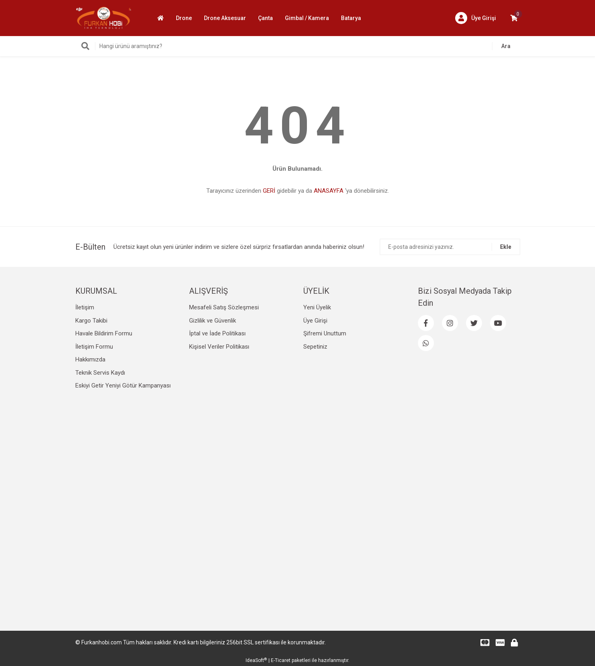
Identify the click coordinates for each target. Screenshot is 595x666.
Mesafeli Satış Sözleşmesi (224, 307)
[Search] (297, 46)
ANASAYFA (328, 190)
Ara (505, 46)
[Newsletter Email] (450, 246)
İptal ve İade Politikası (217, 333)
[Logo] (103, 17)
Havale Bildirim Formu (103, 333)
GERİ (269, 190)
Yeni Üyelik (317, 307)
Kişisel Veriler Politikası (219, 346)
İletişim (84, 307)
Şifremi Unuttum (324, 333)
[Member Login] (475, 18)
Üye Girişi (315, 320)
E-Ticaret (280, 660)
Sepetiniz (315, 346)
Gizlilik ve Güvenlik (212, 320)
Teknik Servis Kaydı (100, 372)
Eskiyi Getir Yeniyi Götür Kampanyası (123, 385)
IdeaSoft (256, 660)
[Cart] (514, 18)
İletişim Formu (94, 346)
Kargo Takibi (91, 320)
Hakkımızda (90, 359)
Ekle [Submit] (505, 247)
